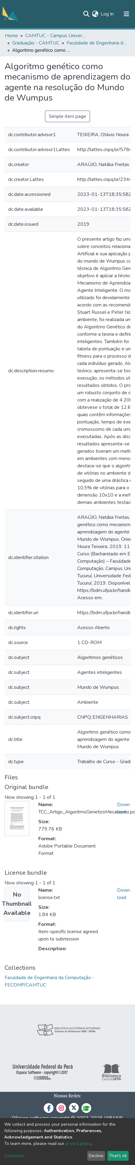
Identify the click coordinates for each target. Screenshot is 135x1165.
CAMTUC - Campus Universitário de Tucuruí (55, 35)
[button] (95, 14)
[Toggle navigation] (126, 14)
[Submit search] (86, 14)
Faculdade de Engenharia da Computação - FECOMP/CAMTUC (97, 43)
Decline (96, 1156)
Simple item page (67, 116)
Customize (14, 1156)
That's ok (118, 1156)
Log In (107, 14)
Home (11, 35)
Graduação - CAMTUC (35, 43)
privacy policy (78, 1143)
